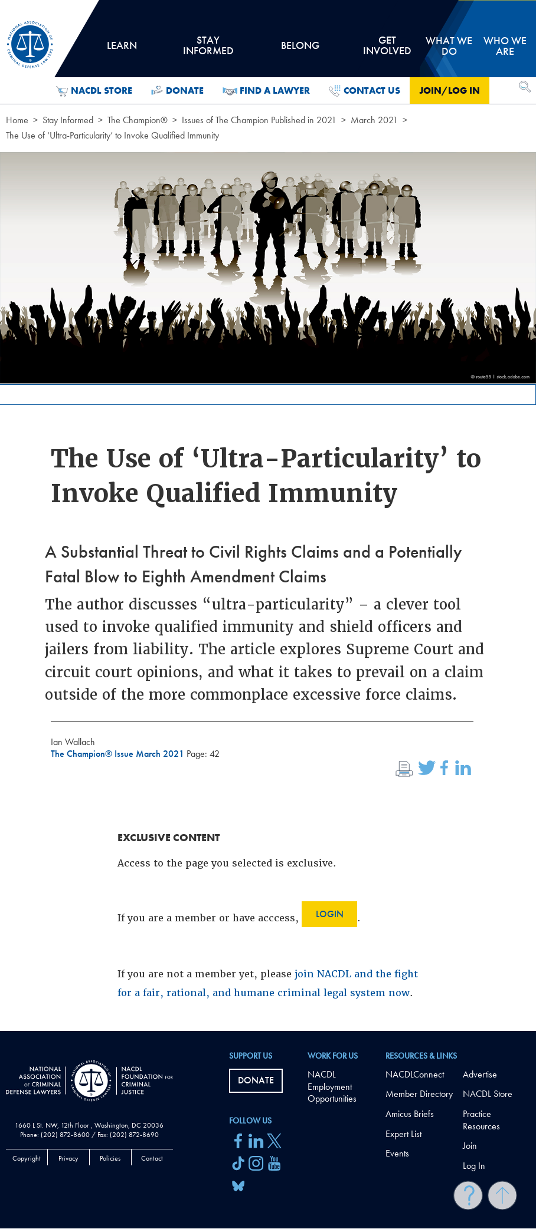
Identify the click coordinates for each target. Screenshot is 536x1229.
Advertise (480, 1074)
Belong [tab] (299, 49)
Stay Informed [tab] (208, 49)
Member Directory (419, 1094)
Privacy (68, 1158)
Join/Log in (449, 90)
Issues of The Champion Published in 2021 (259, 120)
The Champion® (137, 120)
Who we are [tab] (505, 46)
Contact (152, 1158)
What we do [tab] (449, 46)
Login (330, 914)
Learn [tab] (122, 49)
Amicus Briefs (409, 1114)
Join (470, 1145)
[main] (268, 515)
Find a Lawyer (267, 90)
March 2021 (374, 120)
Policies (110, 1158)
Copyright (26, 1158)
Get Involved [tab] (387, 49)
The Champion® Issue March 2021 (119, 753)
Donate (177, 90)
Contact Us (364, 90)
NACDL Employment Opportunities (332, 1086)
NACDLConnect (414, 1074)
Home (17, 120)
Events (397, 1153)
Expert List (403, 1134)
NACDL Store (94, 90)
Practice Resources (481, 1120)
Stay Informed (68, 120)
